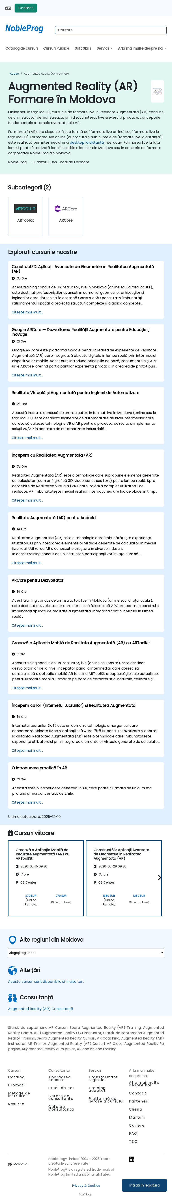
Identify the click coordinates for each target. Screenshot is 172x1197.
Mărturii (137, 1117)
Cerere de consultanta (61, 1097)
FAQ (133, 1133)
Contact (25, 7)
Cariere (137, 1125)
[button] (158, 877)
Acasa (14, 74)
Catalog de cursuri (21, 48)
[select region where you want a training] (86, 953)
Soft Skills (83, 48)
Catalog (16, 1077)
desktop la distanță (87, 142)
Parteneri (139, 1101)
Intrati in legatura (144, 1185)
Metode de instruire (19, 1094)
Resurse (16, 1104)
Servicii (103, 48)
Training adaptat (97, 1089)
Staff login (86, 1194)
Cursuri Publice (56, 48)
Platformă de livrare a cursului (106, 1100)
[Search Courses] (111, 30)
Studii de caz (61, 1087)
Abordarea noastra (59, 1078)
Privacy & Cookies (86, 1185)
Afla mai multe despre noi (141, 48)
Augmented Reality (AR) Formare (46, 74)
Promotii (17, 1085)
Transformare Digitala (103, 1078)
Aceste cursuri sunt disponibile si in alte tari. (46, 981)
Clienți (135, 1109)
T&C (133, 1141)
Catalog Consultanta (61, 1108)
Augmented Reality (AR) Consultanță (40, 1008)
